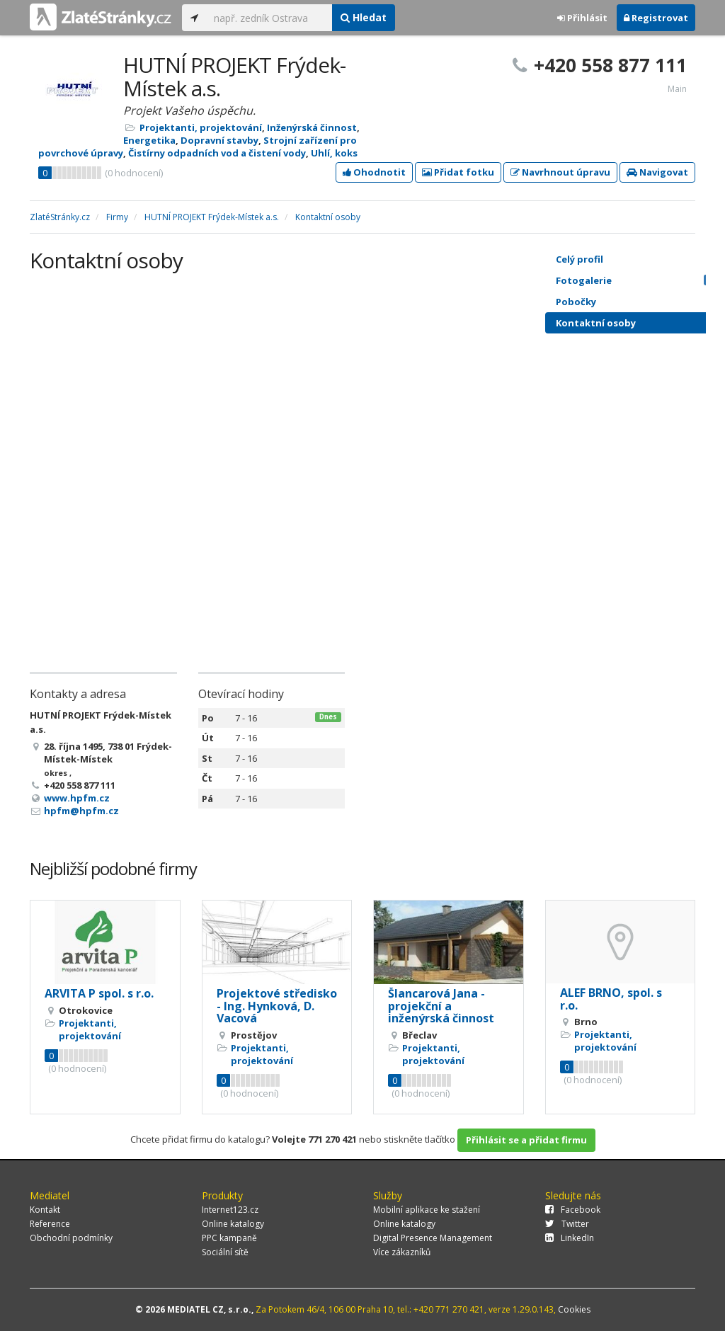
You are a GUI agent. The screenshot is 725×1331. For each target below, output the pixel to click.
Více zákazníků (401, 1252)
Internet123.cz (230, 1210)
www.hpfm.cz (77, 798)
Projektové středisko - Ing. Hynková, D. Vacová (277, 1006)
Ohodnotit (374, 172)
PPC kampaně (229, 1238)
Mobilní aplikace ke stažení (426, 1210)
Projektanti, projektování (200, 127)
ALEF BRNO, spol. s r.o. (611, 999)
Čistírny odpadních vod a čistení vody (217, 153)
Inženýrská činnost (312, 127)
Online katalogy (233, 1224)
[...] (269, 17)
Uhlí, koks (334, 153)
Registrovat (656, 17)
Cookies (574, 1309)
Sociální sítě (225, 1252)
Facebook (572, 1210)
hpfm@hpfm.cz (81, 810)
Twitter (567, 1224)
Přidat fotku (458, 172)
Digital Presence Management (432, 1238)
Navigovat (657, 172)
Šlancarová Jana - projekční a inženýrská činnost (441, 1006)
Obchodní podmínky (71, 1238)
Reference (50, 1224)
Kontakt (45, 1210)
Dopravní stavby (219, 140)
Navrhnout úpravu (560, 172)
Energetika (149, 140)
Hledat (364, 17)
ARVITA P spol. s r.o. (99, 993)
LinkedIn (569, 1238)
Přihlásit (582, 17)
